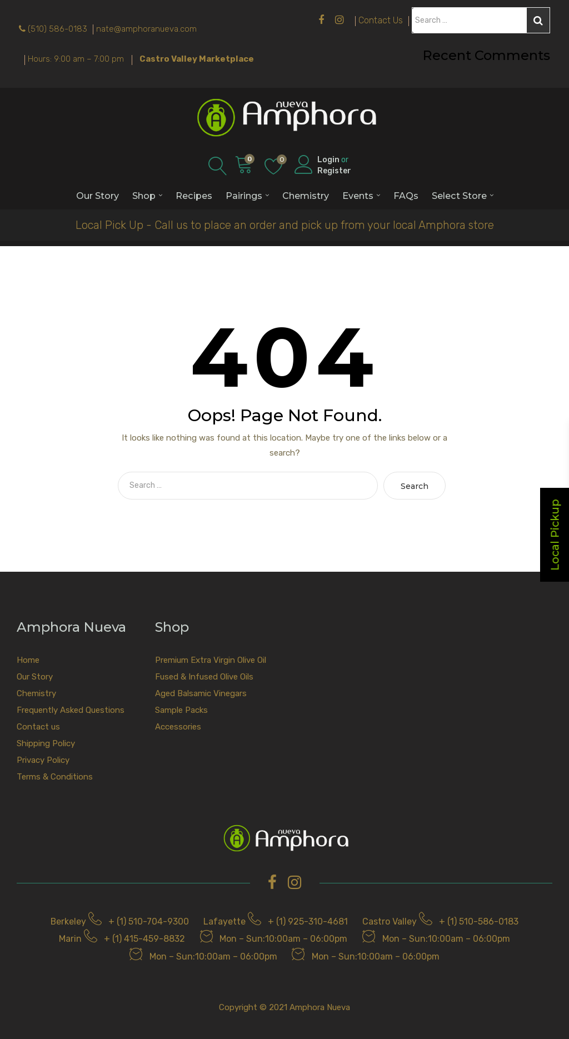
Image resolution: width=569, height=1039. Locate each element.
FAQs (405, 195)
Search (538, 20)
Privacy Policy (43, 760)
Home (28, 660)
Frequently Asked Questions (70, 710)
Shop (144, 195)
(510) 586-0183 (57, 29)
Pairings (244, 195)
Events (357, 195)
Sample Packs (181, 710)
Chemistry (305, 195)
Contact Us (380, 20)
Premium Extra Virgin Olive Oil (210, 660)
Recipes (194, 195)
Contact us (38, 727)
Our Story (97, 195)
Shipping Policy (46, 743)
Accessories (178, 727)
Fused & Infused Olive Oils (204, 677)
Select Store (459, 195)
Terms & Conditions (55, 777)
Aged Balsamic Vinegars (201, 693)
